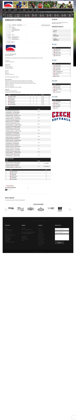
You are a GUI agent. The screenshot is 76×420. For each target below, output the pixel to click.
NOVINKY (9, 10)
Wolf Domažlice (41, 243)
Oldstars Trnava (12, 98)
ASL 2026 (54, 60)
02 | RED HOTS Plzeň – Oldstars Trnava (13, 115)
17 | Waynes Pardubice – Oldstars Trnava (13, 167)
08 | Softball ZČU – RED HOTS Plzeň (13, 134)
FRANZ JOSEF (55, 36)
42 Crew (39, 245)
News (6, 189)
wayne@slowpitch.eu (15, 39)
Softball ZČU (12, 99)
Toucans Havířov (41, 239)
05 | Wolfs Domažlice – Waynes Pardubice (13, 124)
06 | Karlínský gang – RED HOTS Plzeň (13, 127)
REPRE (33, 10)
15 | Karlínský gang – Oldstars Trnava (13, 155)
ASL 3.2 (54, 31)
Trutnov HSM (40, 240)
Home (5, 10)
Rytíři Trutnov (40, 236)
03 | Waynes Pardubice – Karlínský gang (13, 118)
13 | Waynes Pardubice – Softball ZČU (13, 149)
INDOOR (24, 10)
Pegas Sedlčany (41, 235)
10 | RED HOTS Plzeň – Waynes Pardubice (13, 140)
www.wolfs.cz (9, 55)
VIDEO (37, 10)
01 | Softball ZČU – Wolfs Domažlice (13, 112)
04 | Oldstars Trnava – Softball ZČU (12, 121)
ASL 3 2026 (54, 97)
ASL (28, 10)
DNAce (39, 229)
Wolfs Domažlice (12, 104)
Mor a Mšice (40, 232)
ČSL (20, 10)
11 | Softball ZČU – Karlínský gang (12, 143)
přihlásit (22, 200)
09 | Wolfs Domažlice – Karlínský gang (13, 137)
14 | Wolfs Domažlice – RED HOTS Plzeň (13, 152)
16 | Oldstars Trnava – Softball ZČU (12, 164)
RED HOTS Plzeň (12, 101)
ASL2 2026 (54, 81)
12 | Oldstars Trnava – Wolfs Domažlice (13, 146)
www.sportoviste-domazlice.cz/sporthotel (12, 92)
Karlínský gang (12, 102)
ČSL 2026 (54, 44)
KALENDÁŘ (15, 10)
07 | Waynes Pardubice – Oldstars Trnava (13, 131)
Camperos (40, 228)
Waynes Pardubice (13, 96)
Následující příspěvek (9, 185)
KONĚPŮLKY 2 (56, 40)
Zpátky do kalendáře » (46, 25)
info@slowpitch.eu (34, 57)
